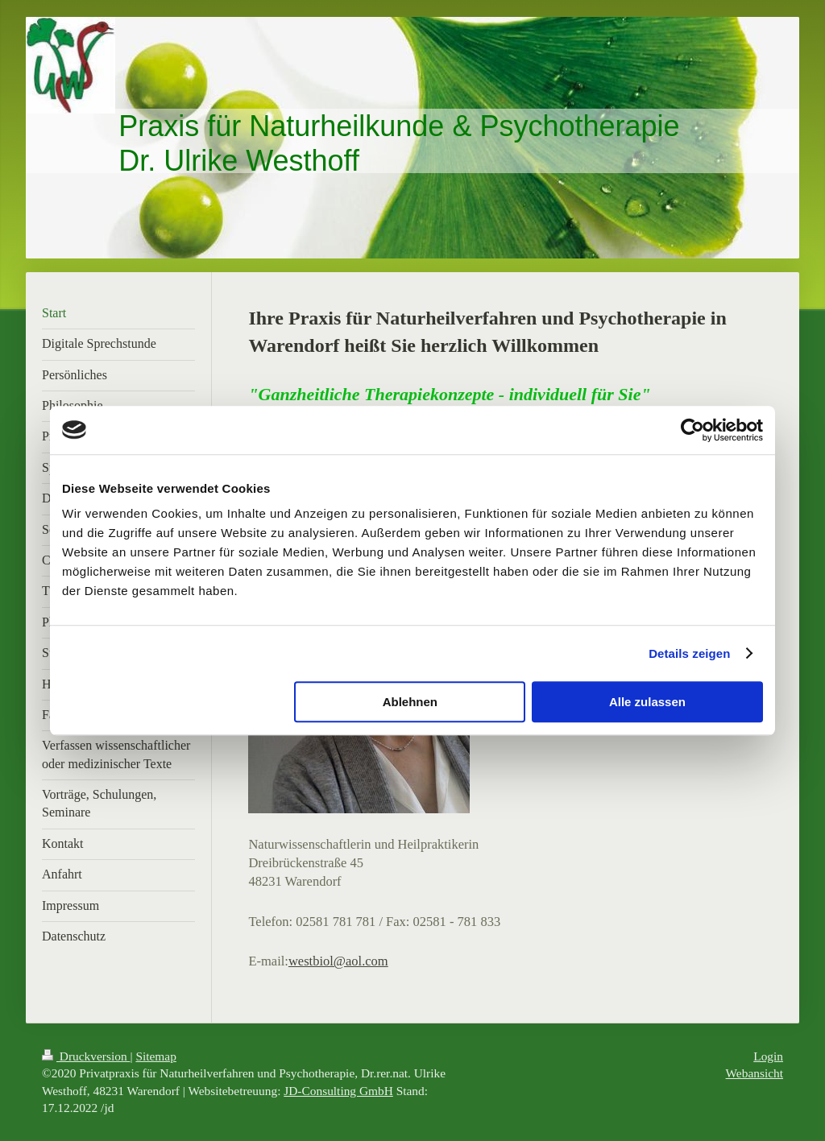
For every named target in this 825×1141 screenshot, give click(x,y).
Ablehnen (410, 702)
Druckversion (86, 1056)
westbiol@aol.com (338, 961)
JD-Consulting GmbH (338, 1091)
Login (768, 1056)
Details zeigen (689, 653)
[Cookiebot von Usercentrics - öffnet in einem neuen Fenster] (692, 430)
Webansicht (754, 1073)
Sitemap (155, 1056)
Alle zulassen (647, 702)
